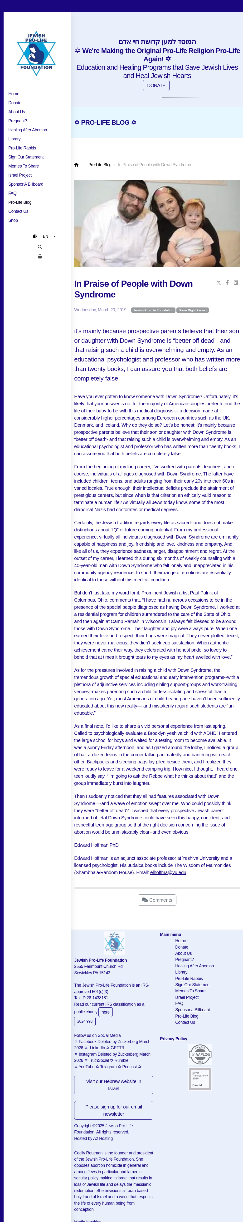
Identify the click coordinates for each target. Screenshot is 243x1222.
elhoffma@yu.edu (168, 872)
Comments (157, 900)
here (106, 1012)
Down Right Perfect (193, 310)
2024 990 (84, 1021)
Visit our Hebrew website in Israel (113, 1085)
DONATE (156, 85)
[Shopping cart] (40, 256)
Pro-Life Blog (100, 164)
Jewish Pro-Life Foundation (153, 310)
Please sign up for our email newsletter (113, 1110)
